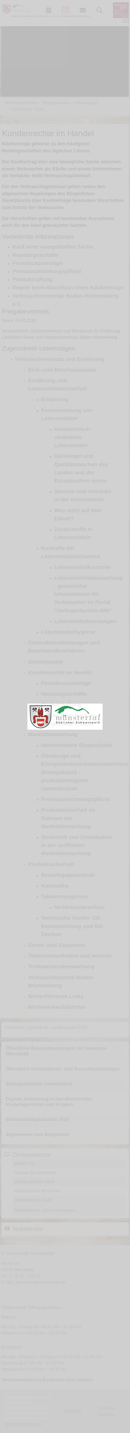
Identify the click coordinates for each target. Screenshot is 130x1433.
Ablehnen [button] (72, 1411)
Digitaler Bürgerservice (35, 1172)
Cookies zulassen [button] (106, 1411)
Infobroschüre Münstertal (37, 1191)
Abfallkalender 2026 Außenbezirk (44, 1210)
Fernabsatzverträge (37, 263)
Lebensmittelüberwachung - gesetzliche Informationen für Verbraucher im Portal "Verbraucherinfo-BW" (88, 594)
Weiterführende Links (55, 996)
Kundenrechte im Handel (60, 672)
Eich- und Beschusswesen (62, 370)
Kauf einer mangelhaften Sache (52, 247)
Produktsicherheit (51, 864)
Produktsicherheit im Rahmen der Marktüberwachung (68, 818)
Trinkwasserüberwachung (61, 966)
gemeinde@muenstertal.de (40, 1282)
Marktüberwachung (53, 734)
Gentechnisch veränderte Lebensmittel (72, 437)
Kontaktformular (26, 1404)
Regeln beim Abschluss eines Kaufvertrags (68, 287)
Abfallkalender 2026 (32, 1200)
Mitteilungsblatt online (34, 1181)
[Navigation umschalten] (126, 21)
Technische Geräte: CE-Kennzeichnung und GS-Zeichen (72, 926)
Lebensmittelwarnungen (85, 621)
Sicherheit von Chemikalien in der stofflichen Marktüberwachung (76, 845)
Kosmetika (54, 886)
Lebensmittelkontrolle (82, 567)
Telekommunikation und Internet (69, 956)
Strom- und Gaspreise (56, 945)
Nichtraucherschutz (79, 907)
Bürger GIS (24, 1163)
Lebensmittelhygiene (68, 632)
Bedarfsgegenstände (68, 875)
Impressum (22, 1411)
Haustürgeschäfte (35, 255)
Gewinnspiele (45, 662)
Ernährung (54, 399)
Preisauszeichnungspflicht (46, 271)
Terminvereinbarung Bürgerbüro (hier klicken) (46, 1380)
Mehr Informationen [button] (23, 1424)
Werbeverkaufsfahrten (56, 1007)
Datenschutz (23, 1417)
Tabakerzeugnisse (64, 896)
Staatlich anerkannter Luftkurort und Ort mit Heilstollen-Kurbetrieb (50, 16)
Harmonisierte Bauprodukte (77, 745)
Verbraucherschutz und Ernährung (59, 359)
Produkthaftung (32, 279)
